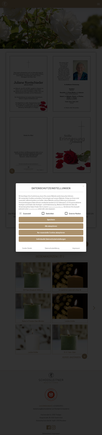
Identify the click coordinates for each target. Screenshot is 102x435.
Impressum (76, 245)
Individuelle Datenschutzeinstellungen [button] (51, 236)
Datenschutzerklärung (56, 204)
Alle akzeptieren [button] (51, 223)
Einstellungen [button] (33, 206)
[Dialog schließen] (83, 183)
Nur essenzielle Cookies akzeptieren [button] (51, 230)
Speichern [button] (51, 217)
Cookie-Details (27, 245)
